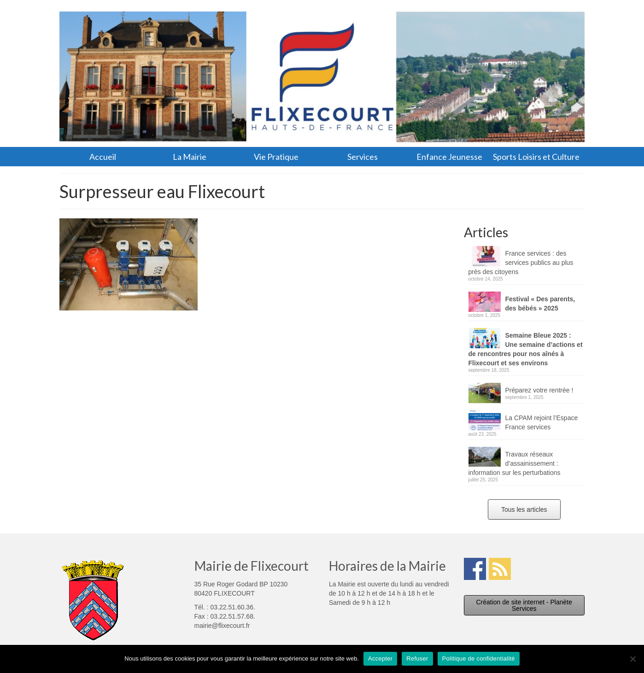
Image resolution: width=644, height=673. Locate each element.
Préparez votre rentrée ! (539, 390)
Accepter (380, 658)
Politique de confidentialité (478, 658)
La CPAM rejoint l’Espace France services (541, 422)
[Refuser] (632, 658)
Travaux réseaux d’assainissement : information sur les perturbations (514, 463)
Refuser (417, 658)
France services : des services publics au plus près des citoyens (521, 262)
